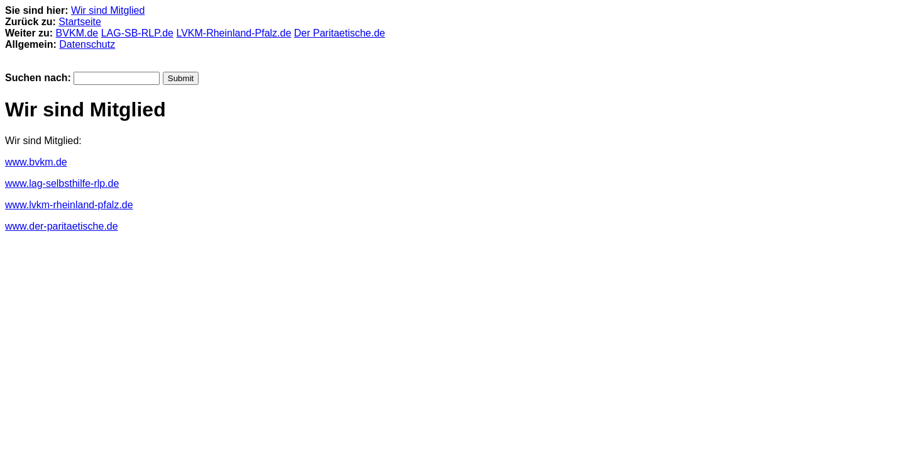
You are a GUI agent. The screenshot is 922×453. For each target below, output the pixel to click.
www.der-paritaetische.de (61, 226)
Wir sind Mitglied (108, 10)
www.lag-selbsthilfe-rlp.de (62, 183)
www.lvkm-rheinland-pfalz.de (69, 204)
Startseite (79, 21)
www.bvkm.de (36, 162)
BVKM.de (77, 33)
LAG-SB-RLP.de (137, 33)
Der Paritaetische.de (339, 33)
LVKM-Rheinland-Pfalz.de (233, 33)
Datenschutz (87, 44)
